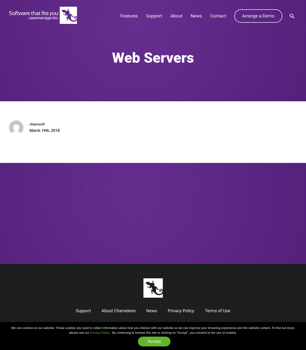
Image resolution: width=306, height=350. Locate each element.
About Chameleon (118, 310)
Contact (218, 16)
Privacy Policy (100, 332)
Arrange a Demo (258, 16)
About (176, 16)
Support (154, 16)
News (196, 16)
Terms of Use (217, 310)
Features (129, 16)
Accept (154, 341)
